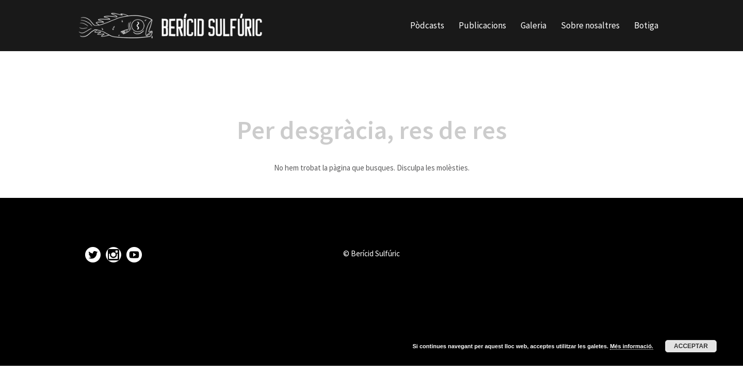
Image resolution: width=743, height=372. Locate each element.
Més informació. (631, 346)
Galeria (533, 25)
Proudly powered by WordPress (128, 349)
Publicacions (482, 25)
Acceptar (691, 346)
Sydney (222, 349)
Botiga (646, 25)
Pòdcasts (427, 25)
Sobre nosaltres (590, 25)
